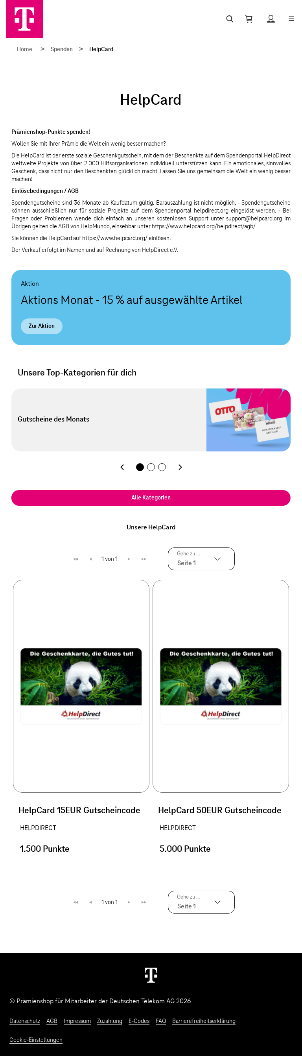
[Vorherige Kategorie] (122, 467)
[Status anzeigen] (271, 19)
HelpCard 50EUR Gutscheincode (220, 811)
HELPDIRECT (38, 828)
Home (24, 49)
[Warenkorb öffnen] (249, 19)
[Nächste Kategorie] (180, 467)
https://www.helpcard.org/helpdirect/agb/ (204, 227)
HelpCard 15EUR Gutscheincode (79, 811)
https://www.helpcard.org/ (114, 238)
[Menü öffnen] (291, 18)
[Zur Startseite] (24, 19)
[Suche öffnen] (228, 19)
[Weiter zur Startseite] (151, 974)
